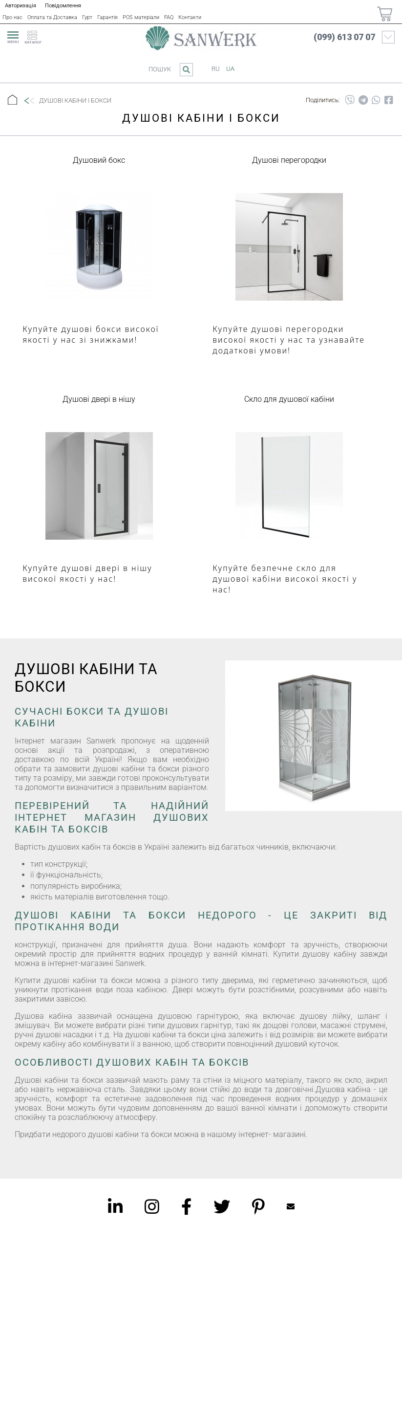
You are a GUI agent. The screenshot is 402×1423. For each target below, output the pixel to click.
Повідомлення (63, 5)
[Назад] (29, 100)
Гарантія (107, 17)
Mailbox (291, 1206)
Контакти (189, 17)
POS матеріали (141, 17)
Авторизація (20, 5)
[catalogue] (36, 35)
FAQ (168, 17)
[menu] (11, 35)
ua (230, 68)
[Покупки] (384, 14)
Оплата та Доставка (52, 17)
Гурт (87, 17)
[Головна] (12, 100)
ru (216, 68)
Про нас (12, 17)
